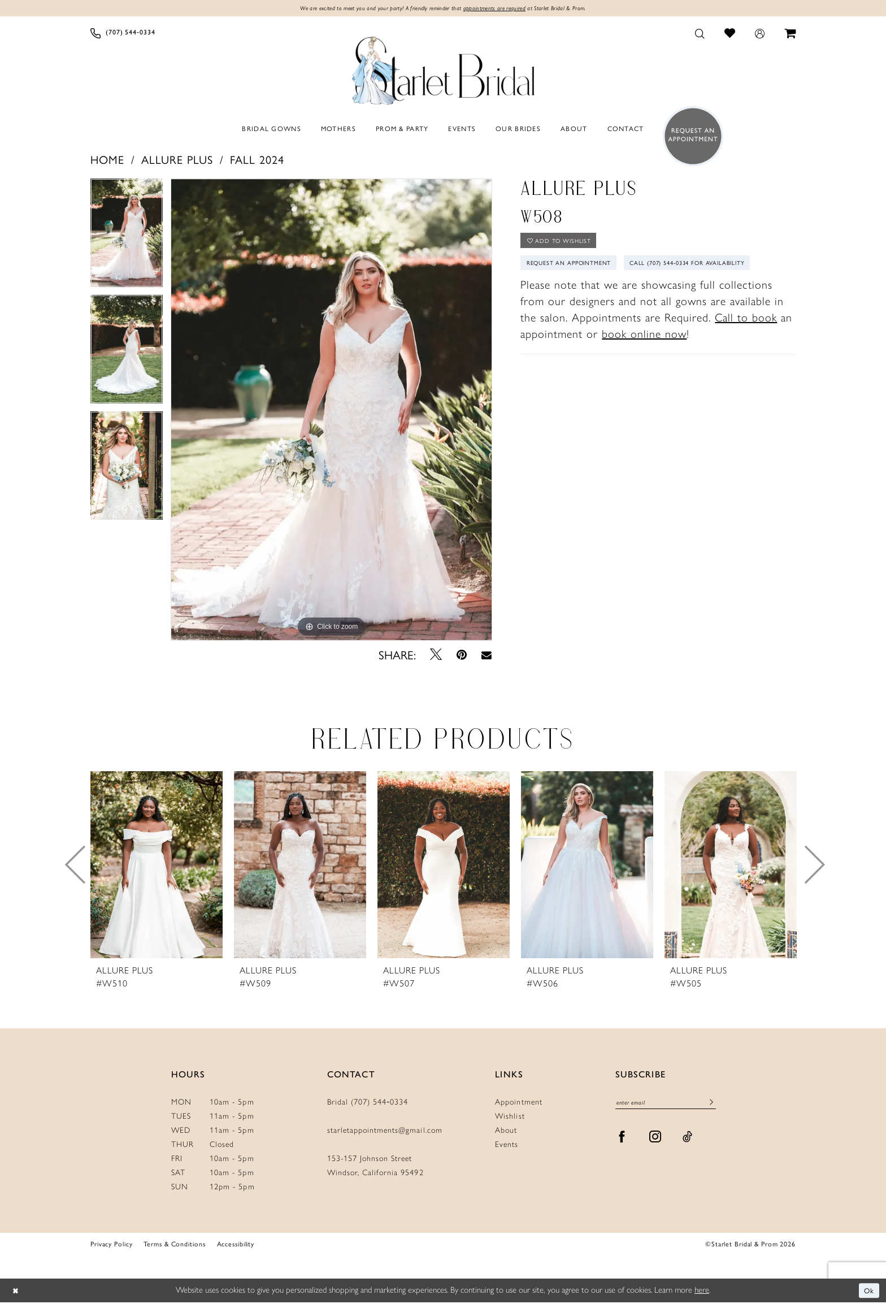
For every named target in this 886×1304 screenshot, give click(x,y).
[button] (760, 34)
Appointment (518, 1104)
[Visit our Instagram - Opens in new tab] (655, 1140)
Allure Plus (177, 160)
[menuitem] (123, 34)
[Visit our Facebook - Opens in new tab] (622, 1140)
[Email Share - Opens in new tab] (486, 656)
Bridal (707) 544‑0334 (368, 1104)
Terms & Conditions (174, 1245)
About (506, 1132)
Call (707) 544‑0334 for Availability (595, 297)
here (701, 1291)
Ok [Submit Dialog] (868, 1292)
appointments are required (503, 9)
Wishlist (509, 1118)
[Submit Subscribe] (711, 1105)
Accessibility (236, 1245)
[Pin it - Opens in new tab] (461, 656)
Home (107, 160)
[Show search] (700, 34)
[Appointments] (689, 137)
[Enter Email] (665, 1105)
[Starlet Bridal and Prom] (443, 69)
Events (506, 1146)
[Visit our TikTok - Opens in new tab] (687, 1140)
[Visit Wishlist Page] (730, 34)
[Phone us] (123, 34)
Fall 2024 (257, 160)
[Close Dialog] (17, 1292)
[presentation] (156, 866)
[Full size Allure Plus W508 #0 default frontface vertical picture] (331, 410)
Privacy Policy (111, 1245)
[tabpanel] (126, 238)
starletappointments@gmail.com (384, 1132)
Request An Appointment (577, 271)
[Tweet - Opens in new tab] (435, 656)
